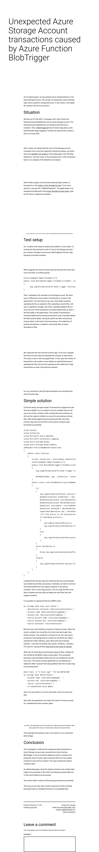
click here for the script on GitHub (58, 647)
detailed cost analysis (40, 154)
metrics (65, 812)
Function (58, 810)
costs (73, 807)
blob (62, 807)
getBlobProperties (67, 810)
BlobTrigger (67, 807)
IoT (74, 810)
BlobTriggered (42, 128)
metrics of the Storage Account (49, 185)
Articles (73, 805)
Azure (58, 807)
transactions (71, 812)
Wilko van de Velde (31, 807)
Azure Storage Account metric (58, 191)
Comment (27, 834)
